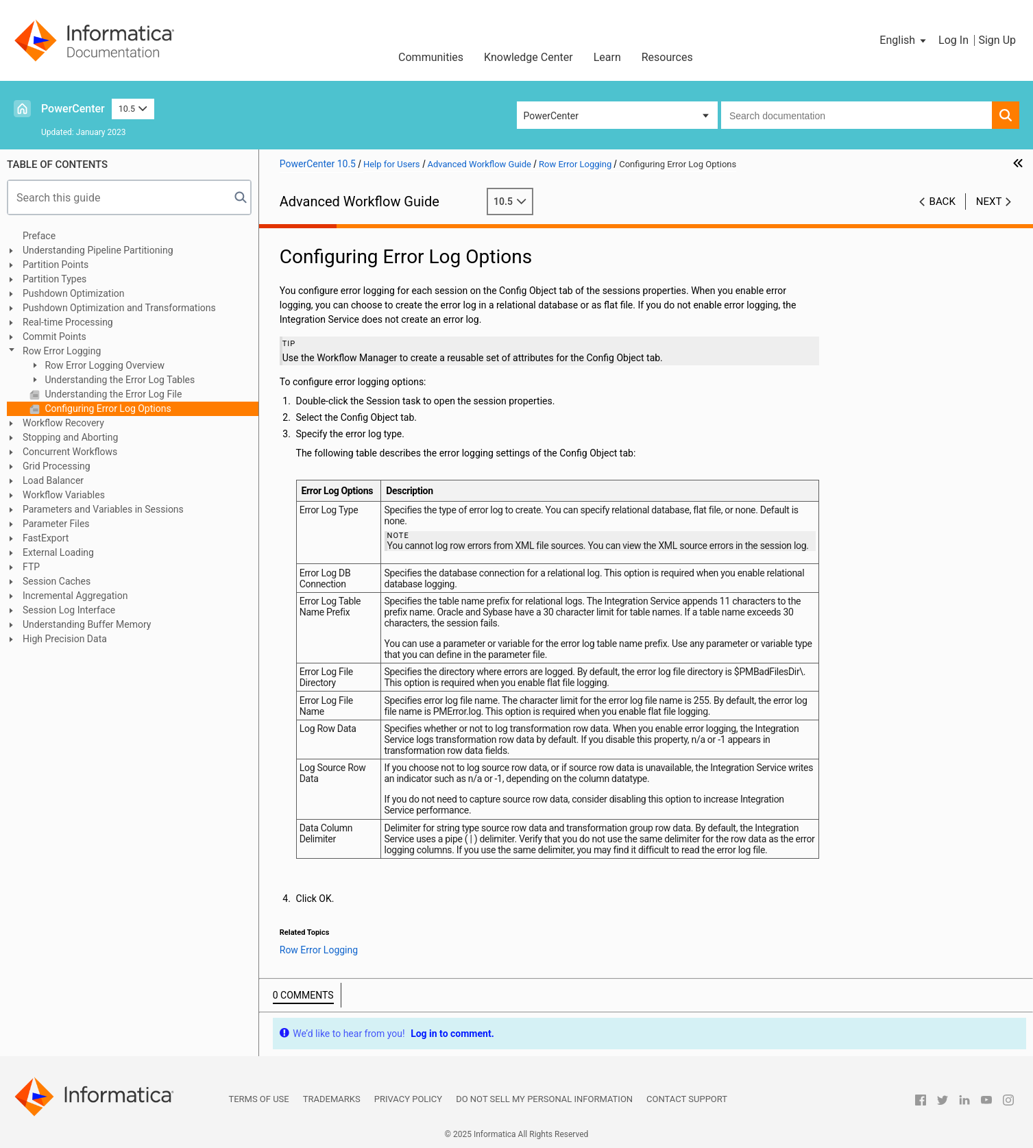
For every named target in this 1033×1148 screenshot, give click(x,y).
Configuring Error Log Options (106, 408)
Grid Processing (56, 466)
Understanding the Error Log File (112, 394)
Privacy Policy (408, 1099)
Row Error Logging (62, 350)
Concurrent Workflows (70, 451)
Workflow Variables (64, 494)
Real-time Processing (68, 322)
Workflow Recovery (63, 422)
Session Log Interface (69, 609)
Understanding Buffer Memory (87, 624)
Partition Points (55, 264)
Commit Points (54, 336)
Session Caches (56, 581)
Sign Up (997, 40)
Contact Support (686, 1099)
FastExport (46, 538)
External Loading (58, 552)
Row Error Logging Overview (103, 365)
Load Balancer (53, 480)
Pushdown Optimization (74, 293)
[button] (904, 40)
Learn (607, 57)
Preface (39, 235)
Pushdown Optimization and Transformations (119, 307)
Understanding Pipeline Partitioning (98, 250)
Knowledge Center (528, 57)
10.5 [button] (133, 108)
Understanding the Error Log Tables (118, 379)
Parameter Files (56, 523)
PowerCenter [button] (551, 115)
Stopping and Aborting (70, 437)
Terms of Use (258, 1099)
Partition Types (54, 278)
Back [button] (942, 201)
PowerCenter (73, 108)
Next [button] (989, 201)
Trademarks (332, 1099)
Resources (667, 57)
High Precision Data (65, 638)
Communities (430, 57)
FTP (31, 566)
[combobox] (856, 115)
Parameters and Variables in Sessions (103, 509)
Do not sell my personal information (544, 1099)
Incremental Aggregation (75, 595)
